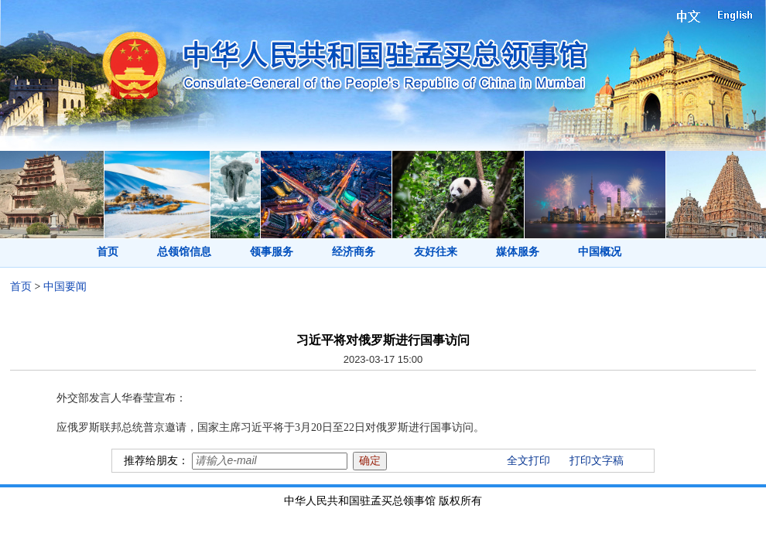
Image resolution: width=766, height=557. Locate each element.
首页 (107, 252)
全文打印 (528, 460)
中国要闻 (65, 286)
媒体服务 (517, 252)
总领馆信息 (184, 252)
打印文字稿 (596, 460)
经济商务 (353, 252)
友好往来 (435, 252)
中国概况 (599, 252)
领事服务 (271, 252)
